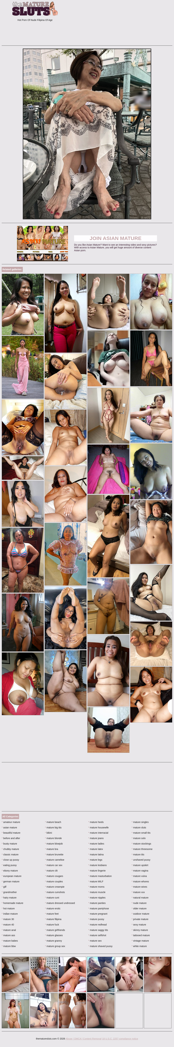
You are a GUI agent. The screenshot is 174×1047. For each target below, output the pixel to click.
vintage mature (140, 940)
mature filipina (53, 919)
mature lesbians (97, 865)
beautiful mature (11, 832)
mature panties (97, 903)
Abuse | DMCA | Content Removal (83, 1038)
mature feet (52, 913)
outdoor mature (140, 913)
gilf (4, 886)
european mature (11, 876)
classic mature (10, 854)
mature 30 (8, 919)
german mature (10, 881)
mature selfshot (97, 935)
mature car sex (53, 865)
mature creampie (54, 886)
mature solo (139, 838)
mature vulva (139, 876)
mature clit (51, 870)
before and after (11, 838)
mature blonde (53, 838)
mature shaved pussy (100, 946)
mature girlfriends (55, 930)
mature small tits (141, 832)
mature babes (10, 940)
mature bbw (9, 946)
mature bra (51, 849)
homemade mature (12, 903)
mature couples (54, 881)
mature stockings (141, 843)
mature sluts (139, 827)
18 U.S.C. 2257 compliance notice (120, 1038)
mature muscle (97, 892)
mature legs (95, 859)
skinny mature (140, 930)
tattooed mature (141, 935)
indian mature (10, 913)
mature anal (9, 930)
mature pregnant (97, 913)
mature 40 (8, 924)
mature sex (95, 940)
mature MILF (95, 881)
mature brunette (54, 854)
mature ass (8, 935)
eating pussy (9, 865)
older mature (139, 908)
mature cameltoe (54, 859)
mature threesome (142, 849)
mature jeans (96, 838)
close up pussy (10, 859)
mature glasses (54, 935)
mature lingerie (97, 870)
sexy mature (139, 924)
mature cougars (54, 876)
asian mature (9, 827)
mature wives (139, 886)
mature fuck (52, 924)
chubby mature (10, 849)
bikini (48, 832)
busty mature (9, 843)
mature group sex (55, 946)
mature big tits (53, 827)
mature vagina (140, 870)
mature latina (96, 854)
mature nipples (97, 897)
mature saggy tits (98, 930)
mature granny (53, 940)
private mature (140, 919)
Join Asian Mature (115, 238)
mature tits (138, 854)
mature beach (53, 822)
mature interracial (98, 832)
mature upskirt (140, 865)
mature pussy (96, 919)
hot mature (8, 908)
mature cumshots (55, 892)
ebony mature (10, 870)
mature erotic (52, 908)
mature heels (96, 822)
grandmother (9, 892)
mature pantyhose (98, 908)
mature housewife (98, 827)
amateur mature (11, 822)
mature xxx (138, 892)
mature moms (96, 886)
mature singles (140, 822)
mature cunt (52, 897)
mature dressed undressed (60, 903)
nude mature (139, 903)
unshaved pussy (141, 859)
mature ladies (96, 843)
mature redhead (97, 924)
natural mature (140, 897)
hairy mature (9, 897)
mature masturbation (100, 876)
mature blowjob (54, 843)
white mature (139, 946)
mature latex (95, 849)
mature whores (140, 881)
